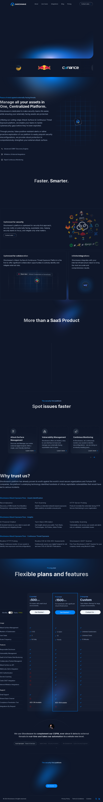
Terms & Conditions (78, 798)
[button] (91, 457)
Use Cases (44, 4)
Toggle (10, 612)
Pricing (69, 4)
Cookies (88, 798)
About (36, 4)
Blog (62, 4)
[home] (18, 4)
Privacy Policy (66, 798)
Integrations (54, 4)
